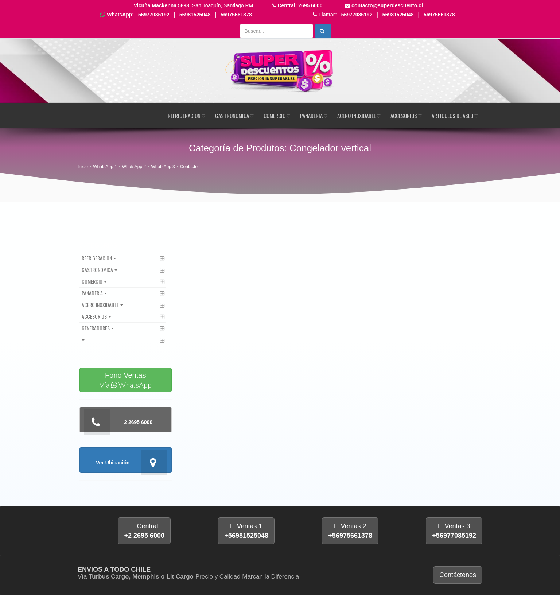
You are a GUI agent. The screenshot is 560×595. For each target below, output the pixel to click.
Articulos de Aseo (452, 116)
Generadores (96, 328)
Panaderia (311, 116)
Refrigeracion (184, 116)
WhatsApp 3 (163, 166)
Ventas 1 (246, 530)
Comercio (274, 116)
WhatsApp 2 (134, 166)
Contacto (189, 166)
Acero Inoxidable (356, 116)
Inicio (83, 166)
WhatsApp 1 (105, 166)
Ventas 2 (350, 530)
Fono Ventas (125, 380)
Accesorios (403, 116)
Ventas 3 (454, 530)
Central (144, 530)
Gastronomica (232, 116)
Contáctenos (457, 575)
